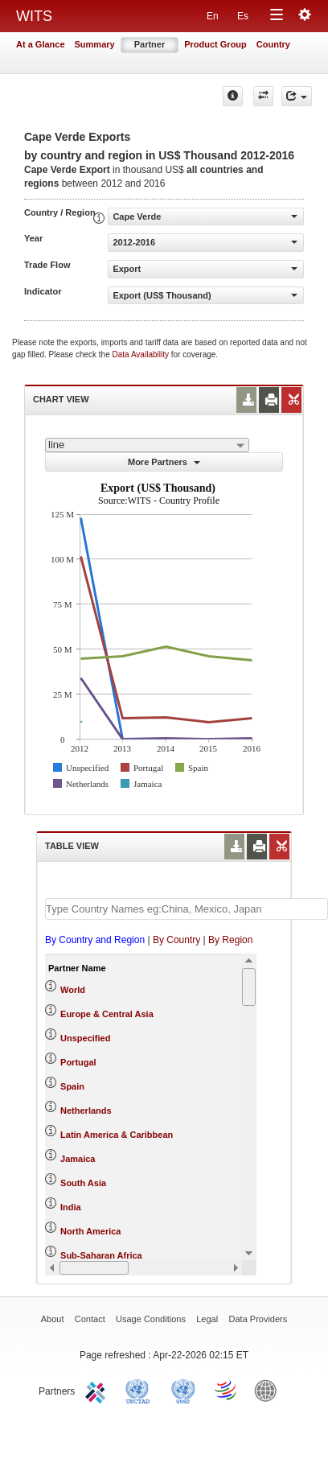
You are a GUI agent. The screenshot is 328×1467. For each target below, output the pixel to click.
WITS (34, 16)
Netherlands (86, 1110)
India (70, 1207)
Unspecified (85, 1038)
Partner (150, 44)
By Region (230, 940)
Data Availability (142, 354)
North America (90, 1231)
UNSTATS (183, 1390)
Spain (72, 1086)
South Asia (83, 1183)
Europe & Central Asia (107, 1014)
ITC (98, 1390)
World (72, 990)
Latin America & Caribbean (116, 1134)
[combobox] (147, 445)
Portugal (78, 1062)
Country (273, 44)
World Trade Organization (227, 1390)
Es (242, 16)
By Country (176, 940)
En (213, 16)
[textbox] (186, 909)
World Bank (269, 1390)
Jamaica (77, 1159)
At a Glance (40, 44)
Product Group (215, 44)
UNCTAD (141, 1390)
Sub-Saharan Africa (101, 1255)
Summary (95, 44)
